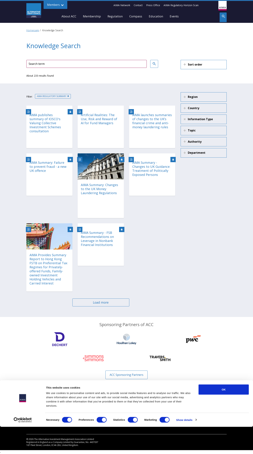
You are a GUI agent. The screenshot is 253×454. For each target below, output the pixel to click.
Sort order (195, 64)
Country (193, 108)
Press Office (153, 5)
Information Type (200, 119)
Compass (135, 16)
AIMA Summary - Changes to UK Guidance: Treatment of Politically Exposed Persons (151, 169)
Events (174, 16)
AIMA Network (121, 5)
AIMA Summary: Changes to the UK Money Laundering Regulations (99, 189)
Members (55, 5)
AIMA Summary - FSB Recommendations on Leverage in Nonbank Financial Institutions (97, 239)
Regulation (115, 16)
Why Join (31, 404)
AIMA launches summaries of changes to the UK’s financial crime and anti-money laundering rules (152, 121)
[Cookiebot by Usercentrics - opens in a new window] (22, 447)
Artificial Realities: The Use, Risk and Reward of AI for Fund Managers (99, 119)
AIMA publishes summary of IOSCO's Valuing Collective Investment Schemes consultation (45, 123)
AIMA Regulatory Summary (51, 96)
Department (196, 153)
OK (224, 416)
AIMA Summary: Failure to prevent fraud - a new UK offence (48, 167)
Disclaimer (135, 404)
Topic (192, 130)
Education (156, 16)
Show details (184, 447)
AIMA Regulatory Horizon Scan (181, 5)
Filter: (29, 96)
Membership (92, 16)
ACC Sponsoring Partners (126, 375)
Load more (101, 302)
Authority (195, 142)
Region (193, 97)
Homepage (32, 30)
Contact (138, 5)
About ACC (68, 16)
